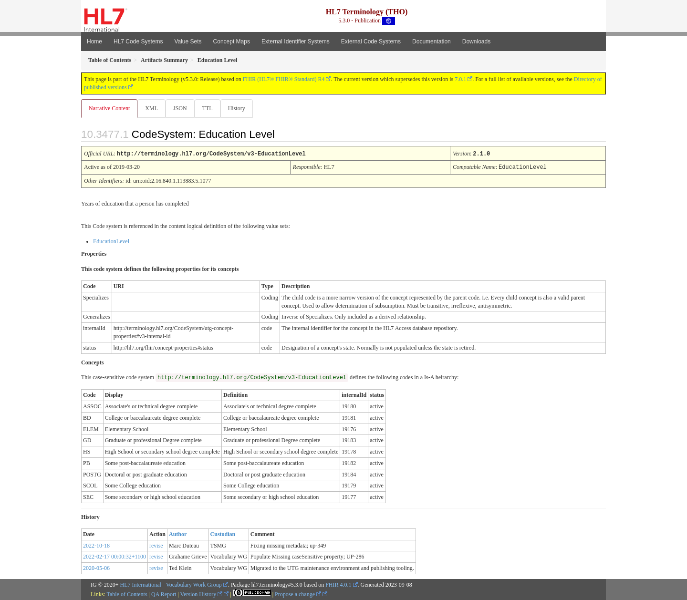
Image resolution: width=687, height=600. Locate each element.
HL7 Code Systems (138, 41)
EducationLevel (111, 241)
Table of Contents (126, 593)
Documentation (431, 41)
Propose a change (298, 593)
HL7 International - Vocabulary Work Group (171, 584)
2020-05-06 (96, 567)
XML (152, 108)
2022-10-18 (96, 545)
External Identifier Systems (295, 41)
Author (178, 533)
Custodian (223, 533)
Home (94, 41)
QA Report (163, 593)
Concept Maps (231, 41)
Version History (201, 593)
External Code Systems (371, 41)
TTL (210, 108)
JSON (182, 108)
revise (156, 545)
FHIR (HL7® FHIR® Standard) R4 (284, 79)
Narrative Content (109, 108)
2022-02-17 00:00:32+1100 (114, 556)
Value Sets (187, 41)
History (240, 108)
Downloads (476, 41)
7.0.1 (460, 79)
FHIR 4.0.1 (338, 584)
